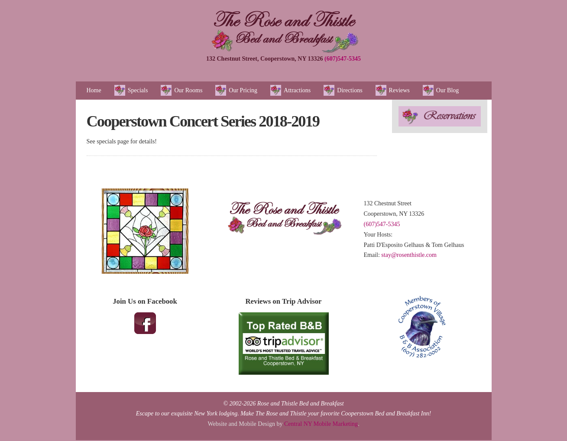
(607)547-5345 (342, 58)
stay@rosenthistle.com (409, 255)
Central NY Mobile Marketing (321, 424)
